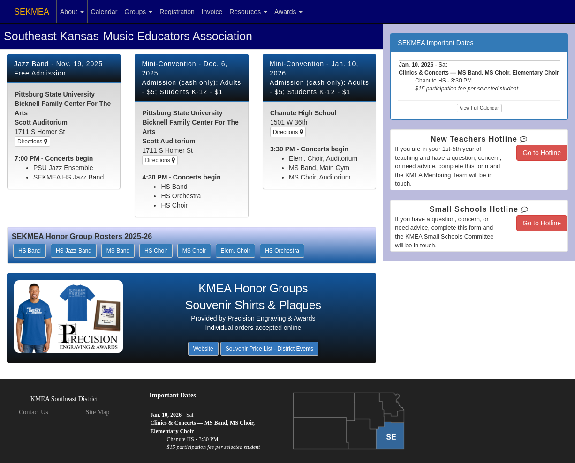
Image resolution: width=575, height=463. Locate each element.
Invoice (212, 11)
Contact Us (33, 412)
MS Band (117, 250)
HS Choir (155, 250)
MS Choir (194, 250)
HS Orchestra (282, 250)
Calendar (104, 11)
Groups (138, 11)
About (71, 11)
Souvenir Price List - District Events (269, 348)
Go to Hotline (541, 153)
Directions (32, 141)
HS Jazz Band (73, 250)
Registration (177, 11)
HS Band (29, 250)
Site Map (97, 412)
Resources (248, 11)
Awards (288, 11)
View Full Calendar (479, 108)
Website (203, 348)
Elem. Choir (235, 250)
